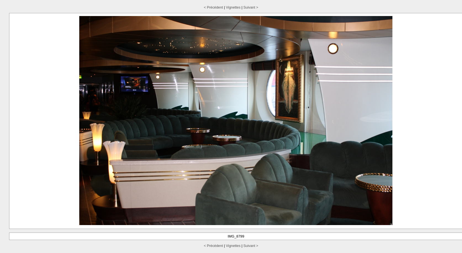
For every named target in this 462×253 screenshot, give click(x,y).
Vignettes (233, 7)
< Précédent (213, 7)
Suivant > (250, 7)
